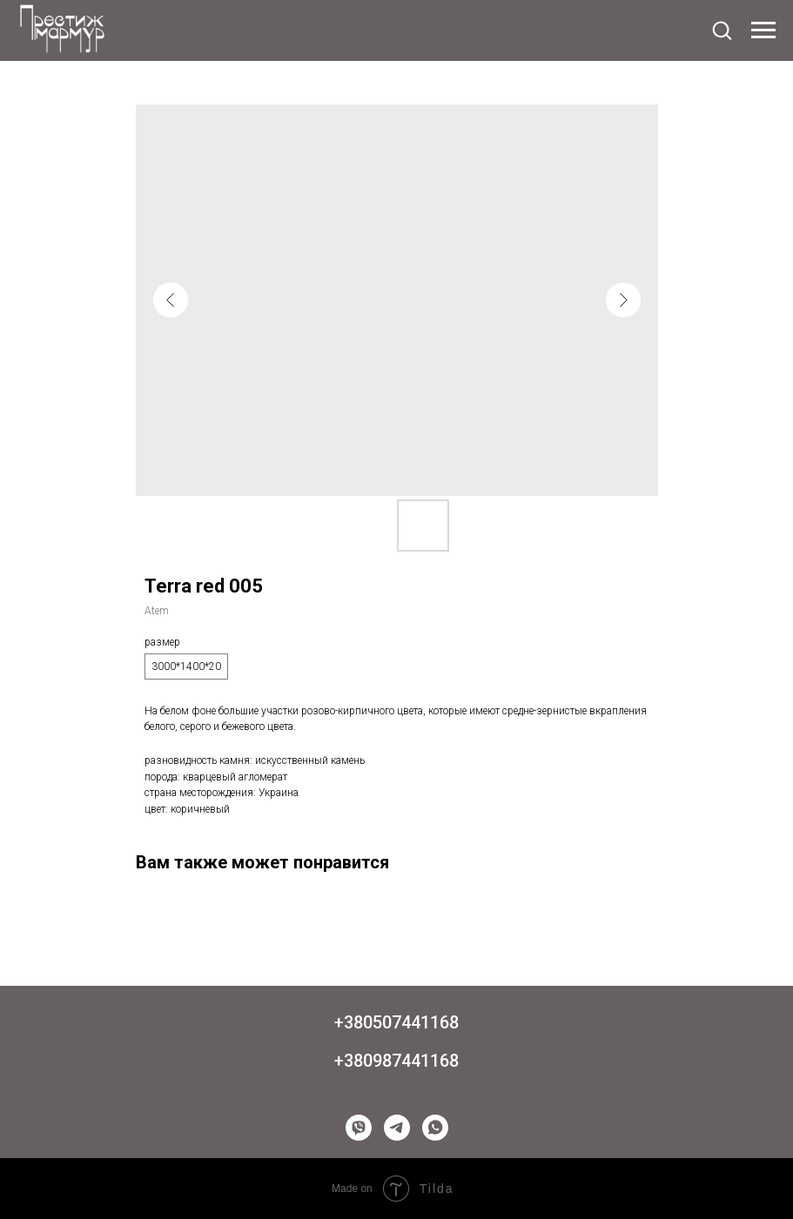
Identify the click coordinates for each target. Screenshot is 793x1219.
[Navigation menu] (763, 30)
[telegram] (397, 1128)
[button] (721, 29)
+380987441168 (396, 1060)
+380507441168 (396, 1022)
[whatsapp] (435, 1128)
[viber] (359, 1128)
